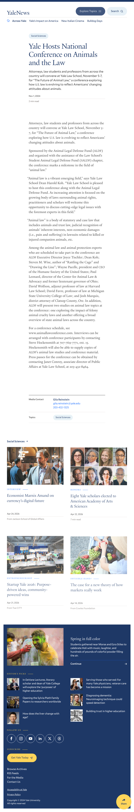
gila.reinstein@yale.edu (66, 406)
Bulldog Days (94, 21)
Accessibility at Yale (17, 789)
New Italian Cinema (72, 21)
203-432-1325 (61, 410)
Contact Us (13, 782)
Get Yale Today (22, 757)
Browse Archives (17, 769)
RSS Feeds (13, 773)
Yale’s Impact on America (43, 21)
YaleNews (18, 13)
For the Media (15, 777)
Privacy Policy (14, 794)
